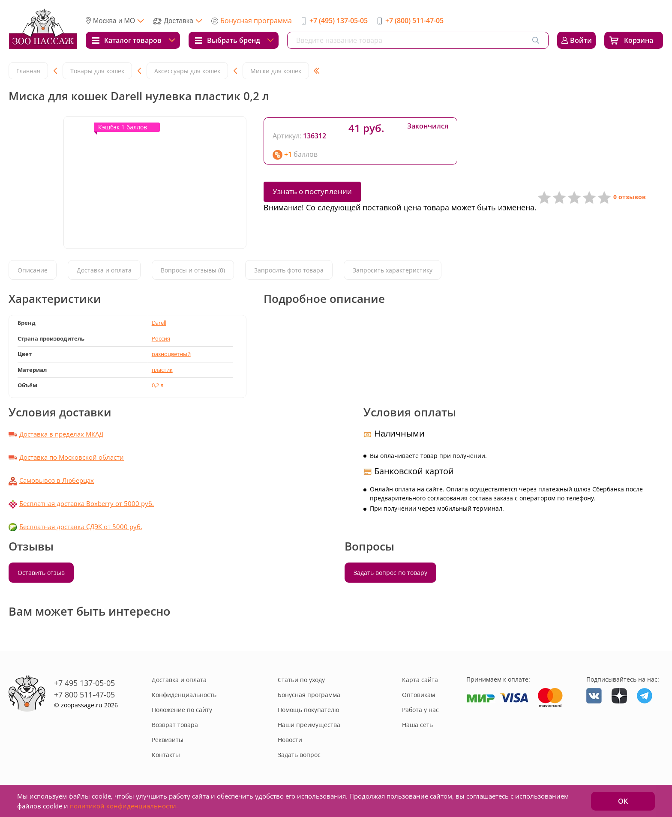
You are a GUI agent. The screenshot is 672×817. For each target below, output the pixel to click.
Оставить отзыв (41, 573)
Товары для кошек (97, 71)
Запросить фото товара (289, 270)
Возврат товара (175, 725)
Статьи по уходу (301, 680)
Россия (161, 338)
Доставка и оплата (104, 270)
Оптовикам (418, 695)
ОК (623, 801)
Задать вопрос (299, 755)
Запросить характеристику (392, 270)
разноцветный (171, 354)
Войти (581, 40)
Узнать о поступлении (312, 191)
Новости (290, 740)
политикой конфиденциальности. (124, 806)
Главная (28, 71)
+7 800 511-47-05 (84, 694)
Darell (159, 322)
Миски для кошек (275, 71)
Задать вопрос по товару (390, 573)
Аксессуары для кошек (187, 71)
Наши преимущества (309, 725)
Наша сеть (417, 725)
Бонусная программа (256, 20)
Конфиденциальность (184, 695)
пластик (162, 370)
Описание (33, 270)
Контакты (166, 755)
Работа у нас (420, 710)
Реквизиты (167, 740)
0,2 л (157, 385)
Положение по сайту (182, 710)
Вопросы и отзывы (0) (193, 270)
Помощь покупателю (308, 710)
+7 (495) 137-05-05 (338, 20)
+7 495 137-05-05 (84, 683)
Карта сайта (420, 680)
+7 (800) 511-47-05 (414, 20)
